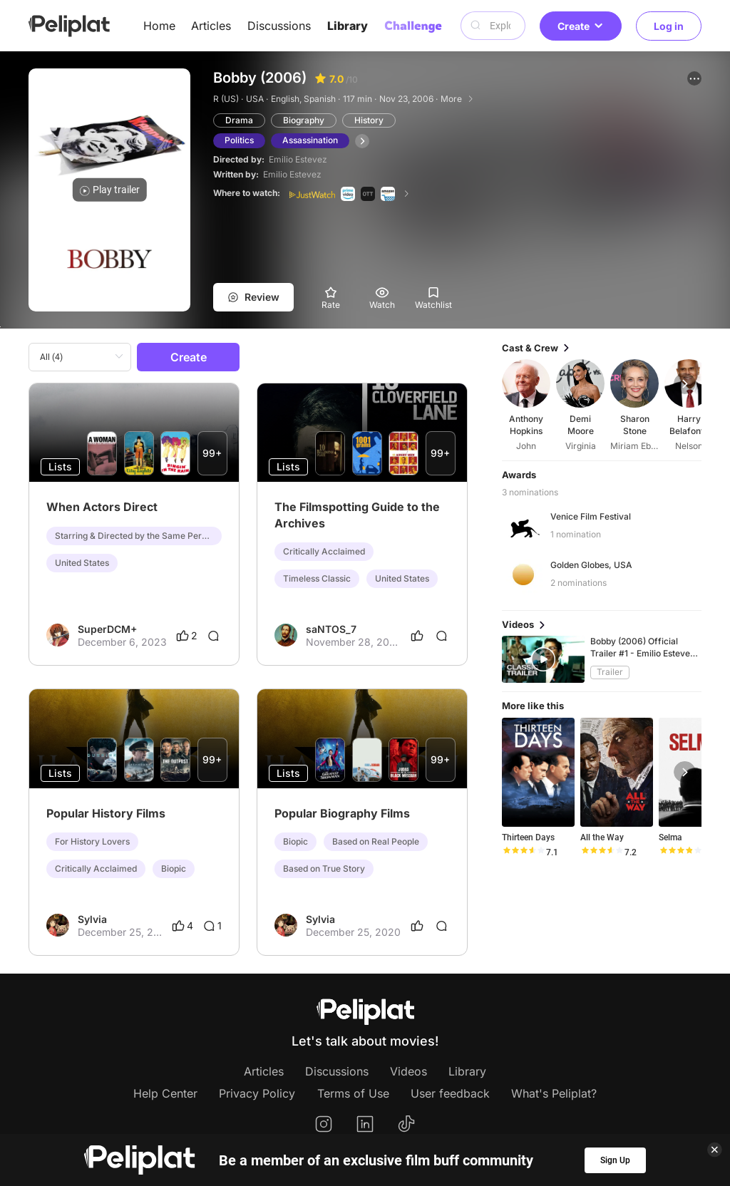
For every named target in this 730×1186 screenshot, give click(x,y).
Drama (239, 120)
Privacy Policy (257, 1093)
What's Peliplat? (554, 1093)
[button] (694, 78)
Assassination (310, 140)
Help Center (165, 1093)
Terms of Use (353, 1093)
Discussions (279, 26)
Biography (303, 120)
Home (159, 26)
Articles (211, 26)
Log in (669, 26)
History (369, 120)
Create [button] (580, 26)
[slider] (523, 852)
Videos (408, 1071)
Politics (239, 140)
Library (347, 26)
